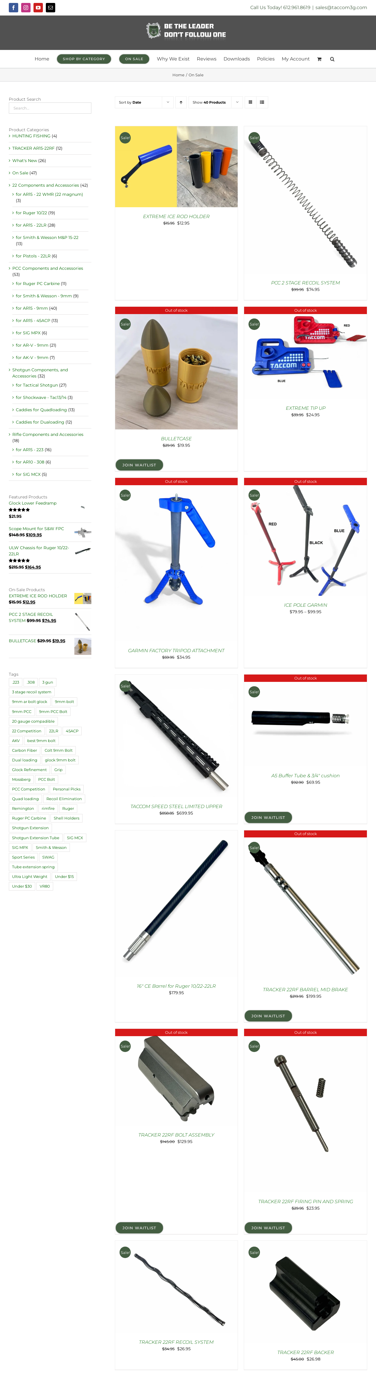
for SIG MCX (28, 474)
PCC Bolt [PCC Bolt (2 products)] (46, 779)
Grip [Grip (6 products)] (58, 770)
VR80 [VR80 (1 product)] (45, 886)
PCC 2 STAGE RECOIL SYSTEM (305, 283)
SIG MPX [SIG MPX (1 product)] (20, 847)
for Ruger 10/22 (31, 212)
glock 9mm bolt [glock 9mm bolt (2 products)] (60, 760)
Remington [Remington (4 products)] (23, 808)
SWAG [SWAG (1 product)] (48, 857)
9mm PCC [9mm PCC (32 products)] (21, 711)
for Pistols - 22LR (33, 256)
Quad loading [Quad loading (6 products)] (25, 799)
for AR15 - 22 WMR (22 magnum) (49, 194)
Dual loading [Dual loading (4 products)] (24, 760)
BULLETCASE (176, 438)
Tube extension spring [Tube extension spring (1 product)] (33, 867)
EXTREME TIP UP (305, 408)
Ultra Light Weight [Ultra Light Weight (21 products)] (29, 876)
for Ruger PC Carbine (38, 283)
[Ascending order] (181, 102)
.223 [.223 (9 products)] (15, 682)
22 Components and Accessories (45, 185)
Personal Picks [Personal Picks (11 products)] (66, 789)
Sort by (130, 102)
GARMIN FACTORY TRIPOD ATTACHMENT (176, 650)
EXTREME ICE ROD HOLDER (176, 216)
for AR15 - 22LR (31, 225)
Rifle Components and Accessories (47, 434)
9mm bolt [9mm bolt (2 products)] (64, 701)
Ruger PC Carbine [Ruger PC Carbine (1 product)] (29, 818)
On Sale (20, 173)
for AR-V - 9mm (32, 345)
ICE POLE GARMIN (305, 605)
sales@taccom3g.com (341, 7)
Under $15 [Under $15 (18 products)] (64, 876)
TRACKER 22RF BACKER (305, 1352)
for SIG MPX (28, 333)
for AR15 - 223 (29, 449)
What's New (24, 160)
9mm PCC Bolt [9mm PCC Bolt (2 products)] (53, 711)
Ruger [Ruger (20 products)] (68, 808)
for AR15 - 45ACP (33, 320)
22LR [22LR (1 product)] (53, 731)
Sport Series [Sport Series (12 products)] (23, 857)
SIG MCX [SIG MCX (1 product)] (75, 838)
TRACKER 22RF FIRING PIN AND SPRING (305, 1201)
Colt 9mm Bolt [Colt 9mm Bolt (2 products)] (59, 750)
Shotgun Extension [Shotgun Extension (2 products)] (30, 828)
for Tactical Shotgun (37, 385)
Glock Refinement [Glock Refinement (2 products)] (29, 770)
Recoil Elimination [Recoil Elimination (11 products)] (64, 799)
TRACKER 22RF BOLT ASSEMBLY (176, 1135)
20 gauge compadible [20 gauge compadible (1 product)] (33, 721)
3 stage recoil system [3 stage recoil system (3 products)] (31, 692)
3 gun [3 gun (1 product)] (47, 682)
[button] (332, 59)
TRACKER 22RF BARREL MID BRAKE (305, 989)
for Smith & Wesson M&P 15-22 (47, 237)
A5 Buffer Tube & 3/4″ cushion (305, 775)
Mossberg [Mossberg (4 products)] (21, 779)
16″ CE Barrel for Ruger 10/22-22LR (176, 986)
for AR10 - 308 (30, 462)
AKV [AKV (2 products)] (16, 741)
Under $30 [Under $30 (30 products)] (22, 886)
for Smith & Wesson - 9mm (44, 296)
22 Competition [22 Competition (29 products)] (26, 731)
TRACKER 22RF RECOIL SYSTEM (176, 1342)
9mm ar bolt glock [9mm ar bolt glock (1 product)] (29, 701)
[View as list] (262, 102)
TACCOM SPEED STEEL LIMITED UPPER (176, 806)
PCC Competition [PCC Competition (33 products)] (28, 789)
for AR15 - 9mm (32, 308)
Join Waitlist (139, 465)
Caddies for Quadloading (41, 409)
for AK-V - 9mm (32, 357)
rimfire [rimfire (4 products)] (48, 808)
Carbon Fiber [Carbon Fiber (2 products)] (24, 750)
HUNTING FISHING (31, 136)
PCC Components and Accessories (47, 268)
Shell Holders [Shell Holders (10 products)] (66, 818)
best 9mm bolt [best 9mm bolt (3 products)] (41, 741)
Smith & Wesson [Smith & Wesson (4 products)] (51, 847)
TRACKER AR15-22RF (33, 148)
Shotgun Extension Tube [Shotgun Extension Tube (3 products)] (35, 838)
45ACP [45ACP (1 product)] (72, 731)
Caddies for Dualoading (40, 422)
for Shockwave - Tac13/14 (41, 397)
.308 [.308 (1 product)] (31, 682)
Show (209, 102)
